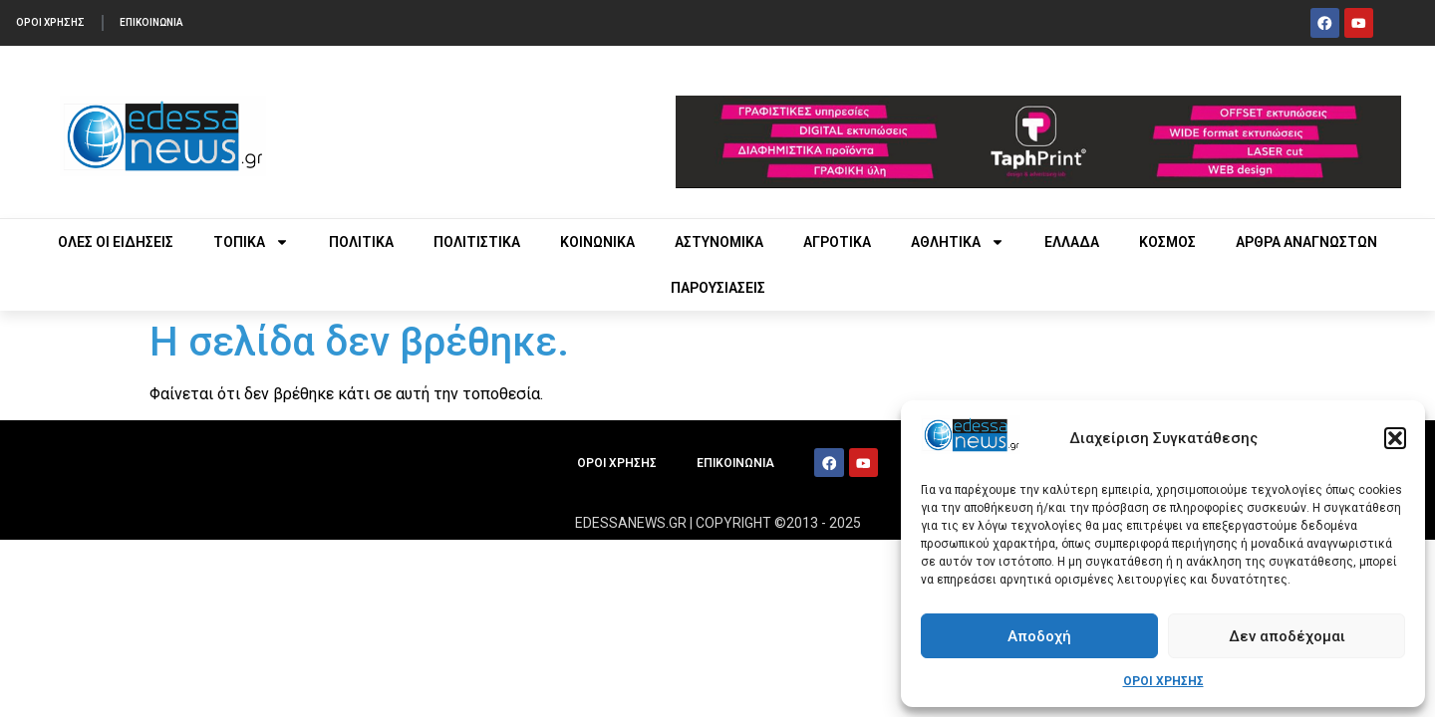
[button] (1395, 438)
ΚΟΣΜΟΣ (1167, 242)
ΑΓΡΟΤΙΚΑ (837, 242)
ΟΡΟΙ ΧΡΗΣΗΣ (1163, 681)
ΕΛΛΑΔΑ (1071, 242)
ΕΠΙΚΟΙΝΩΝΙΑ (162, 22)
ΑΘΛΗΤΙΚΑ (957, 242)
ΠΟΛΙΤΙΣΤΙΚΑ (476, 242)
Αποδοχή (1039, 636)
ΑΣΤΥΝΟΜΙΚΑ (719, 242)
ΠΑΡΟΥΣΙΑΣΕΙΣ (718, 288)
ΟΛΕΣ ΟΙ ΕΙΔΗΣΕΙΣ (115, 242)
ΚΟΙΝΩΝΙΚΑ (597, 242)
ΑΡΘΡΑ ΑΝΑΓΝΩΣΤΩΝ (1306, 242)
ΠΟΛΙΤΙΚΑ (361, 242)
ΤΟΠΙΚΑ (251, 242)
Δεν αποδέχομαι (1287, 636)
